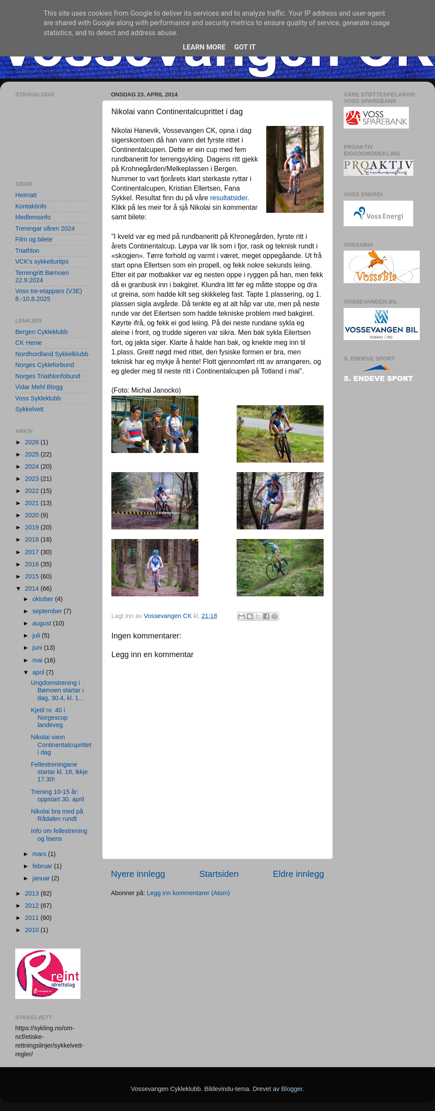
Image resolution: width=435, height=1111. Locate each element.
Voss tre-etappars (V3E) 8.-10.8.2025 (48, 295)
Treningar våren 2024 (45, 228)
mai (38, 660)
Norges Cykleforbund (44, 364)
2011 (32, 917)
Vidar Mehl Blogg (39, 387)
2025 (32, 454)
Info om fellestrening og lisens (59, 834)
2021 (32, 502)
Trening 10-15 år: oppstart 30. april (57, 795)
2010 (32, 929)
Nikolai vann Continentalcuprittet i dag (61, 745)
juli (37, 635)
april (39, 672)
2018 (32, 539)
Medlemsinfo (33, 217)
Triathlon (27, 250)
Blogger (291, 1088)
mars (40, 853)
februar (43, 866)
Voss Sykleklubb (38, 398)
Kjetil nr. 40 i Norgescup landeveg (49, 718)
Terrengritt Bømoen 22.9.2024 (42, 276)
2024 (32, 466)
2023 (32, 478)
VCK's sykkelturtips (42, 261)
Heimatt (26, 195)
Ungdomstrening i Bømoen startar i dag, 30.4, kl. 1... (57, 690)
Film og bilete (34, 239)
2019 (32, 527)
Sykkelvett (29, 409)
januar (42, 878)
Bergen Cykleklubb (41, 331)
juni (38, 647)
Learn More (204, 47)
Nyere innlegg (138, 874)
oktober (44, 598)
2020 (32, 515)
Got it (244, 47)
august (43, 623)
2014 (32, 588)
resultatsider (228, 198)
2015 (32, 576)
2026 (32, 442)
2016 (32, 564)
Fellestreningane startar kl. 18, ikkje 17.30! (59, 772)
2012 (32, 905)
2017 (32, 552)
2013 (32, 893)
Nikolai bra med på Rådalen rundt (57, 815)
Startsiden (219, 874)
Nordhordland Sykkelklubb (51, 353)
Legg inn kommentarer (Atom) (188, 892)
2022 (32, 490)
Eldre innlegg (298, 874)
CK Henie (28, 342)
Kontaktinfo (31, 206)
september (48, 611)
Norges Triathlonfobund (47, 376)
